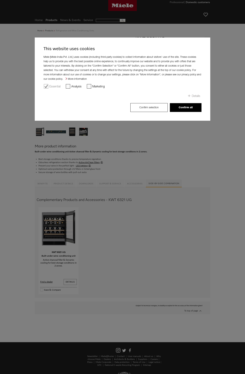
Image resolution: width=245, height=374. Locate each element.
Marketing (98, 86)
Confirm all (186, 107)
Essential (55, 86)
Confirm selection (149, 107)
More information (77, 78)
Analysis (76, 86)
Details (196, 95)
